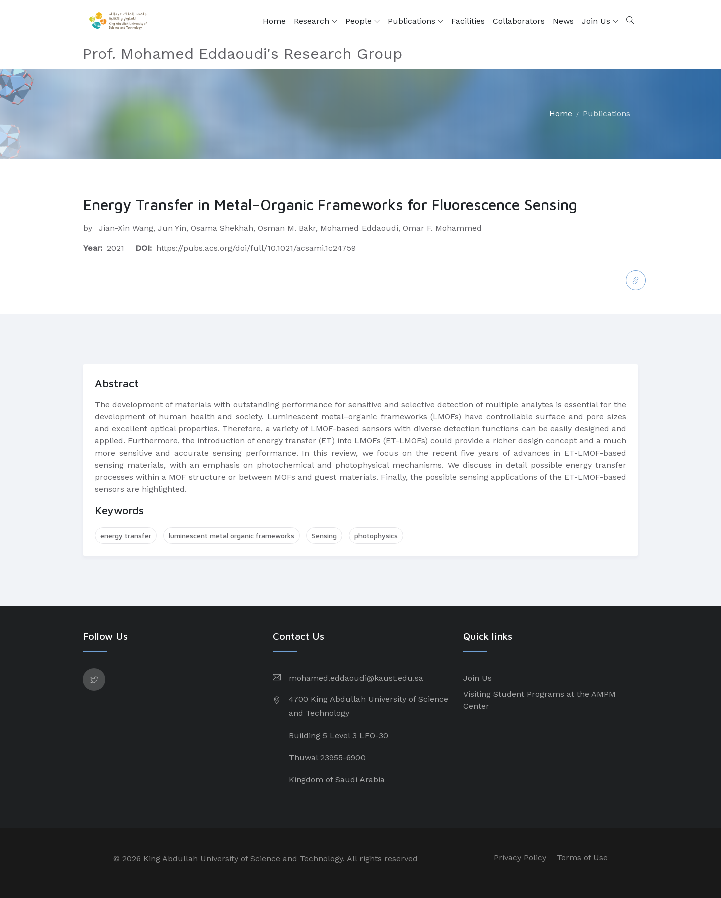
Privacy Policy (520, 857)
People (362, 21)
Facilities (468, 21)
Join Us (600, 21)
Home (274, 21)
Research (315, 21)
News (563, 21)
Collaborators (519, 21)
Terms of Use (582, 857)
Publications (415, 21)
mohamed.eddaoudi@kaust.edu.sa (356, 678)
